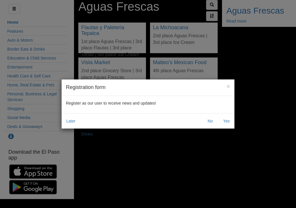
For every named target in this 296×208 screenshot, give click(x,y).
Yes (226, 121)
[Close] (228, 86)
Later (70, 121)
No (210, 121)
